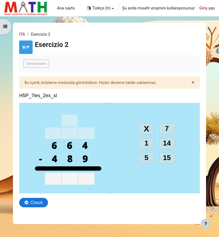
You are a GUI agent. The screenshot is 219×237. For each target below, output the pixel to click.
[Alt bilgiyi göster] (205, 223)
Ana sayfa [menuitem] (65, 8)
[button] (100, 8)
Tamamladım (36, 64)
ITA (22, 34)
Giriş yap (207, 8)
